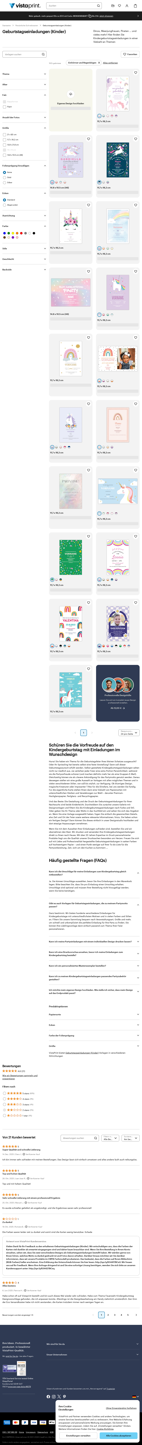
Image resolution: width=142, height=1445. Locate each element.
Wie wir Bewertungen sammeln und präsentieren (20, 1077)
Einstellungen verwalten (78, 1435)
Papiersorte (55, 1014)
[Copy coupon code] (89, 16)
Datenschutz (43, 1432)
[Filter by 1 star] (4, 1115)
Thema (5, 74)
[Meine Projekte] (112, 5)
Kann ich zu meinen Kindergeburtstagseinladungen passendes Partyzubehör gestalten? (87, 978)
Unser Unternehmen (93, 1354)
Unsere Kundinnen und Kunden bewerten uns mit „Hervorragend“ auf (81, 1389)
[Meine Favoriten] (119, 5)
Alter (4, 84)
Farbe (5, 226)
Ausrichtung (8, 215)
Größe (5, 128)
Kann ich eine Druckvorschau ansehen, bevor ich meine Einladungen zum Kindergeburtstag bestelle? (86, 953)
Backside (7, 269)
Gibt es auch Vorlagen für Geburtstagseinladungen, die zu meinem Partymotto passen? (88, 905)
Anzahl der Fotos (11, 117)
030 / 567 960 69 (9, 1432)
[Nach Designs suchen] (43, 54)
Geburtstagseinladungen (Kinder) (57, 25)
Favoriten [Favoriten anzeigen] (130, 54)
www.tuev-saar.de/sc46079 (19, 1386)
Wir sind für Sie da (93, 1343)
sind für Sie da (12, 1356)
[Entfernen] (84, 62)
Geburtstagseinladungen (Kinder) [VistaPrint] (82, 1052)
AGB (51, 1432)
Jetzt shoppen (106, 16)
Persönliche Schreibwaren (26, 25)
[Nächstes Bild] (138, 16)
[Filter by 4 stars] (4, 1098)
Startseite (6, 25)
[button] (75, 732)
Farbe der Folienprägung (61, 1035)
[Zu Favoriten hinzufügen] (135, 72)
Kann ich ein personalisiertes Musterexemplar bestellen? (77, 965)
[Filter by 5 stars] (4, 1093)
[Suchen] (98, 5)
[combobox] (72, 5)
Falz (4, 95)
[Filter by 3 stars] (4, 1104)
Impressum (31, 1432)
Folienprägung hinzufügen (15, 165)
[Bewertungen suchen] (78, 1138)
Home (21, 1432)
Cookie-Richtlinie (105, 1429)
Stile (4, 248)
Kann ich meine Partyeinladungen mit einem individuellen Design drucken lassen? (90, 941)
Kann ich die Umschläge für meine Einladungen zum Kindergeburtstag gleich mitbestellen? (87, 873)
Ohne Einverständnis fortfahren (121, 1408)
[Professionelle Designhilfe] (118, 693)
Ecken (5, 193)
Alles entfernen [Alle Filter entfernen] (110, 62)
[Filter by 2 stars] (4, 1109)
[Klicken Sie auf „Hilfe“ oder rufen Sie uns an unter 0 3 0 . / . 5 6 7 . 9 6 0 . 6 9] (106, 5)
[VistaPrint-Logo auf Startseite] (25, 5)
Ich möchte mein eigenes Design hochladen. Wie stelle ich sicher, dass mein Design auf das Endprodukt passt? (91, 991)
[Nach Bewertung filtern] (110, 1138)
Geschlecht (8, 259)
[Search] (95, 1138)
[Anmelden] (127, 6)
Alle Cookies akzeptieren (118, 1435)
